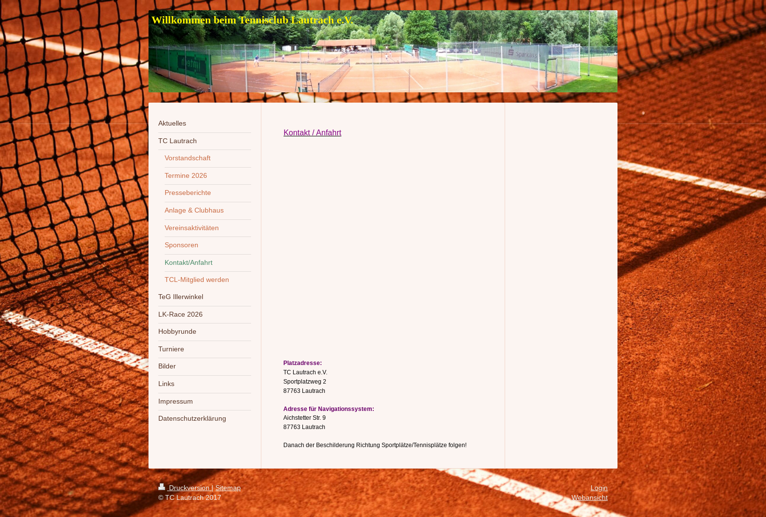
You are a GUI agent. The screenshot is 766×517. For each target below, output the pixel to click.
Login (599, 488)
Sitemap (228, 488)
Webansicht (590, 497)
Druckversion (185, 488)
